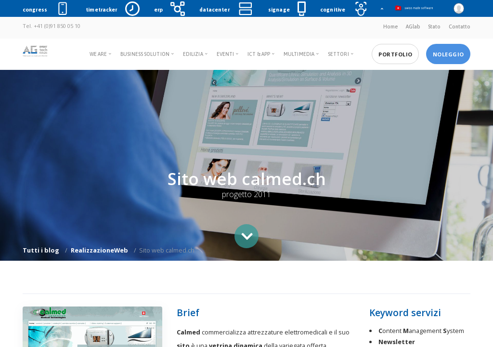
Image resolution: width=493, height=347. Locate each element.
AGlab (413, 26)
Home (390, 26)
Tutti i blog (41, 250)
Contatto (459, 26)
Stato (434, 26)
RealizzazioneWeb (99, 250)
